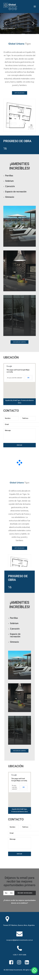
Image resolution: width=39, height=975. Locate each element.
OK (28, 378)
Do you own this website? (14, 378)
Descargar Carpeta (19, 342)
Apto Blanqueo (19, 93)
